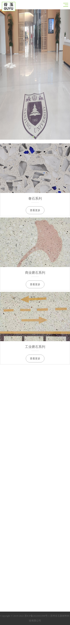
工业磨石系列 (35, 347)
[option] (35, 74)
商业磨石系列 (35, 273)
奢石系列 (35, 198)
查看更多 (35, 210)
